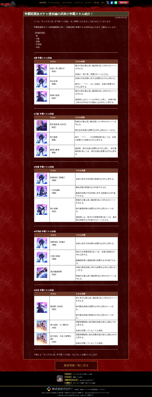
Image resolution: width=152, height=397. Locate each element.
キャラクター (67, 2)
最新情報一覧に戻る (76, 365)
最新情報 (42, 2)
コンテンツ (78, 2)
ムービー (88, 2)
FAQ (102, 2)
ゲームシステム (54, 2)
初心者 (96, 2)
